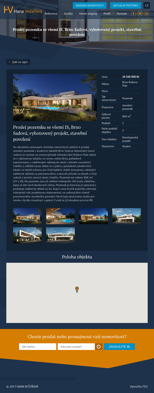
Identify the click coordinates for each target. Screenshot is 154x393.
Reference (51, 14)
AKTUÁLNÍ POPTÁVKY (125, 5)
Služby (68, 14)
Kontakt (122, 14)
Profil (107, 14)
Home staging (88, 14)
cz (146, 5)
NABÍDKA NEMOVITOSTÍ (90, 5)
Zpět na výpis (20, 62)
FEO (145, 386)
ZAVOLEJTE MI (119, 346)
